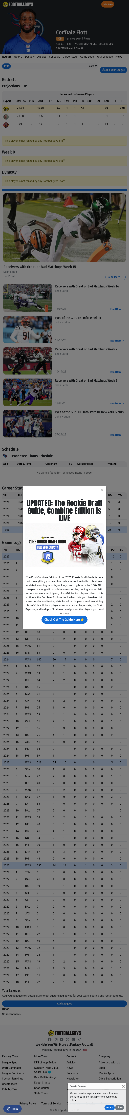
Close (120, 1107)
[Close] (123, 1086)
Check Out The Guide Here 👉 (64, 620)
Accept (109, 1107)
